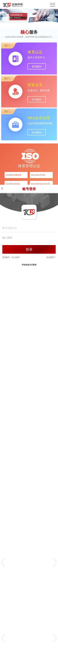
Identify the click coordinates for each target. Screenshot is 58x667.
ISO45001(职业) (13, 184)
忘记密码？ (51, 257)
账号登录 (29, 190)
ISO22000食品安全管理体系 (42, 184)
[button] (3, 562)
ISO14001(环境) (38, 175)
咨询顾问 (37, 66)
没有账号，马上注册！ (11, 257)
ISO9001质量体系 (13, 175)
